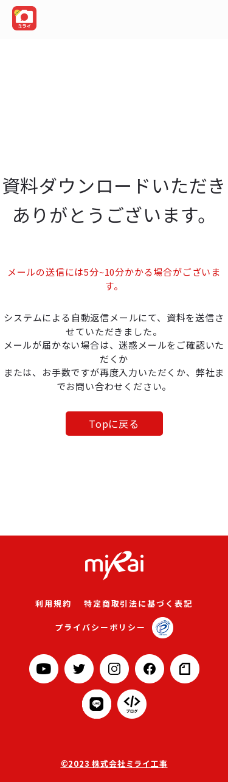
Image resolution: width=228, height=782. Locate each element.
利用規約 (53, 603)
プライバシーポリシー (100, 627)
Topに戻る (114, 423)
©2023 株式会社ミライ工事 (114, 763)
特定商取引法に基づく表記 (138, 603)
